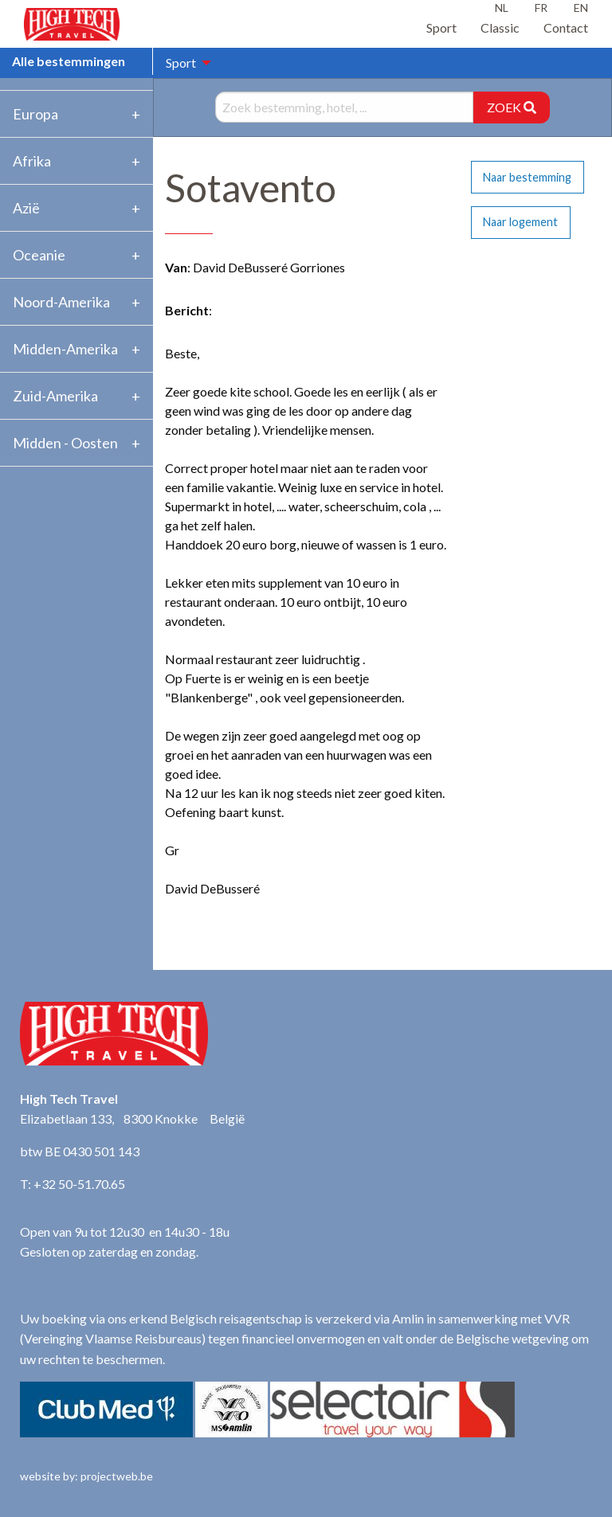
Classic (500, 27)
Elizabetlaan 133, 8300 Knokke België (132, 1118)
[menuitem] (184, 63)
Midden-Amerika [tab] (65, 349)
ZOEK (511, 107)
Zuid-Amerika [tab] (55, 396)
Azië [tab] (26, 208)
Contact (565, 27)
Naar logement (520, 222)
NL (501, 7)
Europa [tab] (35, 114)
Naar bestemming (527, 177)
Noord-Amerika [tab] (61, 302)
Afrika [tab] (32, 161)
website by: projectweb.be (86, 1476)
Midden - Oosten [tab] (65, 443)
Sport (441, 27)
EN (581, 7)
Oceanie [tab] (39, 255)
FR (541, 7)
